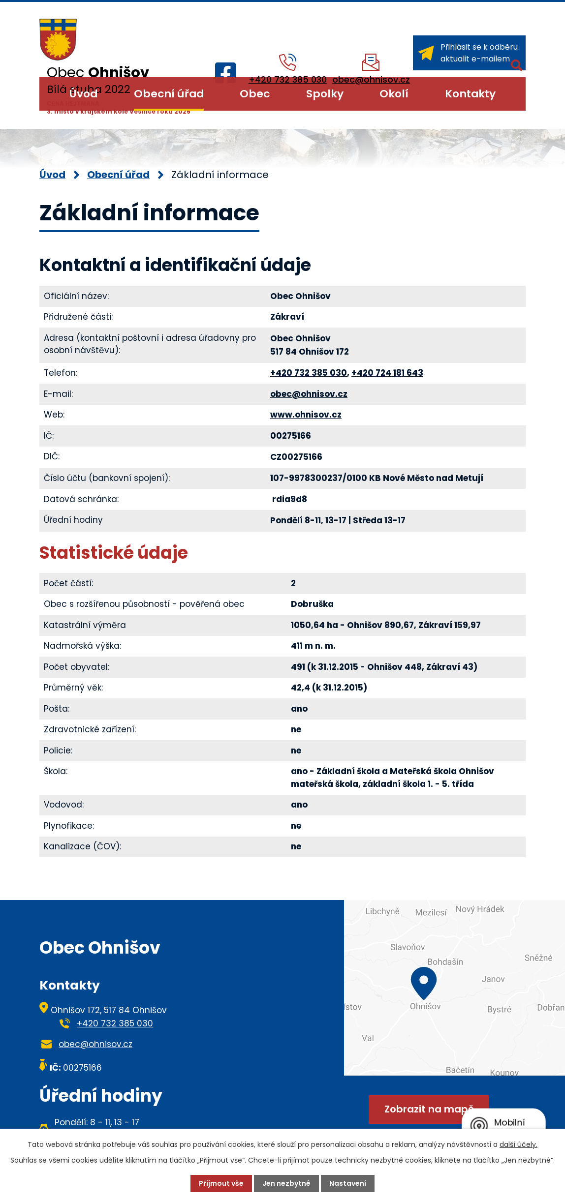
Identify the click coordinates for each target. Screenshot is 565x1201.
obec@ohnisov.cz (308, 394)
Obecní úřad (169, 93)
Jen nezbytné (286, 1183)
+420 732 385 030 (308, 373)
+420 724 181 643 (387, 373)
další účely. (518, 1144)
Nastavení (347, 1183)
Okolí (393, 93)
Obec (255, 93)
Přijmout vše (221, 1183)
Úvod (83, 93)
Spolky (325, 93)
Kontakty (470, 93)
